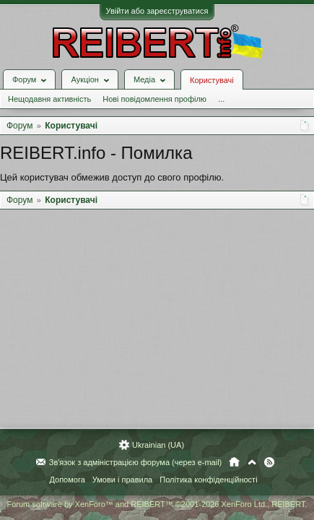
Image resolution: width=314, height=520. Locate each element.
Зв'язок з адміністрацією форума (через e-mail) (135, 462)
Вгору (252, 462)
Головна (234, 462)
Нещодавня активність (49, 99)
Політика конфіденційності (208, 479)
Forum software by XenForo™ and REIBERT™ (156, 504)
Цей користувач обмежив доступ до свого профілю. (112, 177)
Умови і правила (122, 479)
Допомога (66, 479)
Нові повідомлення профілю (154, 99)
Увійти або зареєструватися (157, 10)
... (221, 99)
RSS (269, 462)
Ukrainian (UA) (158, 445)
